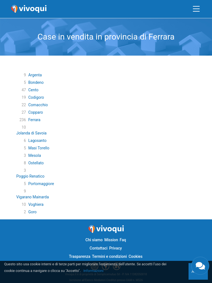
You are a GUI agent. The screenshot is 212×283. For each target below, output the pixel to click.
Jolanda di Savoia (31, 133)
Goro (32, 212)
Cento (33, 90)
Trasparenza (80, 256)
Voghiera (35, 204)
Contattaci (99, 248)
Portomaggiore (41, 183)
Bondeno (35, 82)
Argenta (35, 75)
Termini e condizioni (109, 256)
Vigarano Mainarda (32, 197)
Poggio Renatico (30, 176)
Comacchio (38, 105)
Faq (123, 240)
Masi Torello (38, 148)
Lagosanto (37, 140)
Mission (111, 240)
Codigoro (36, 97)
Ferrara (34, 120)
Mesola (34, 155)
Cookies (136, 256)
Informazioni (93, 271)
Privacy (115, 248)
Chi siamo (94, 240)
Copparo (35, 112)
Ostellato (36, 163)
